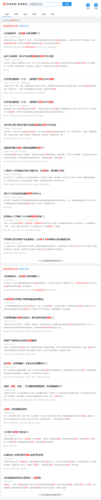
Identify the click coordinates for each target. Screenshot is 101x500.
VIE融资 (27, 354)
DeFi (7, 93)
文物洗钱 (29, 400)
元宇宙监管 (16, 116)
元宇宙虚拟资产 (28, 116)
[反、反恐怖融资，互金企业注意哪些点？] (25, 363)
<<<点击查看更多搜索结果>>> (50, 261)
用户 (53, 14)
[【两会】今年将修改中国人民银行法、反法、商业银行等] (34, 171)
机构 (16, 14)
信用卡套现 (38, 331)
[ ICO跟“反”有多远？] (16, 432)
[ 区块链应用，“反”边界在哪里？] (21, 33)
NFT (7, 116)
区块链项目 (52, 290)
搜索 (67, 4)
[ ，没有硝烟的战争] (15, 409)
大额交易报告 (45, 377)
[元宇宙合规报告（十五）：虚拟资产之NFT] (29, 102)
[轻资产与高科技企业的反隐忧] (20, 340)
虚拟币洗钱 (42, 47)
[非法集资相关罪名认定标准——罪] (22, 478)
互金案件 (27, 377)
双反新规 (27, 331)
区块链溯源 (19, 400)
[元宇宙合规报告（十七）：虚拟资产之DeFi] (29, 79)
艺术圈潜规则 (40, 400)
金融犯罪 (8, 207)
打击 (23, 139)
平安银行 (15, 253)
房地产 (23, 253)
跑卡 (46, 161)
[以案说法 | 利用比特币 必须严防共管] (23, 455)
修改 (14, 184)
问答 (44, 14)
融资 (7, 253)
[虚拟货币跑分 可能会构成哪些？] (24, 148)
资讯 (25, 14)
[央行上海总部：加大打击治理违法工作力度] (29, 56)
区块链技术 (52, 400)
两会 (7, 184)
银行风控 (48, 331)
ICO (34, 354)
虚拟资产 (42, 93)
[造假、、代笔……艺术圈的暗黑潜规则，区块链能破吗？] (33, 386)
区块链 (30, 230)
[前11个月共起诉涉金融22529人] (22, 193)
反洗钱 (19, 47)
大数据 (37, 230)
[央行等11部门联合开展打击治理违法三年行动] (30, 125)
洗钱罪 (30, 161)
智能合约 (33, 93)
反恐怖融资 (17, 331)
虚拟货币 (38, 161)
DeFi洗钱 (15, 93)
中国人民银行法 (24, 184)
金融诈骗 (52, 47)
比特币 (8, 469)
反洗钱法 (35, 184)
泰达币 (22, 161)
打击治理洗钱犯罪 (12, 139)
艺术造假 (9, 400)
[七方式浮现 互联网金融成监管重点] (24, 299)
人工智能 (13, 230)
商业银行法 (46, 184)
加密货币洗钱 (35, 423)
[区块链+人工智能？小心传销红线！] (24, 216)
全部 (7, 14)
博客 (34, 14)
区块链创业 (9, 47)
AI (6, 230)
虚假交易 (24, 423)
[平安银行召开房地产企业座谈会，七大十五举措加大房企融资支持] (37, 239)
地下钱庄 (15, 423)
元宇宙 (22, 230)
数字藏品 (40, 116)
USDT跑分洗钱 (11, 161)
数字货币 (17, 469)
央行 (7, 70)
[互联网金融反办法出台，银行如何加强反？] (29, 317)
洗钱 (7, 423)
